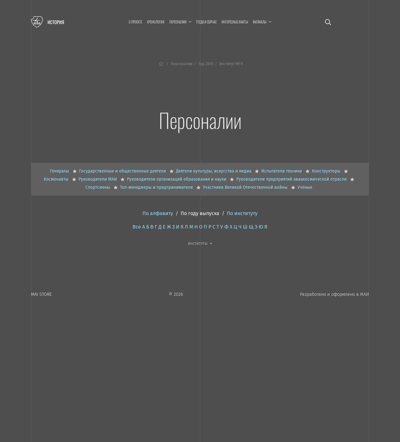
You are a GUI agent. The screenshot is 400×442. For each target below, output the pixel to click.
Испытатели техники (282, 171)
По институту (242, 213)
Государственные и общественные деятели (123, 171)
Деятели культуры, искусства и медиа (214, 171)
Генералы (60, 171)
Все (136, 227)
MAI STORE (41, 294)
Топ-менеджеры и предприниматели (157, 187)
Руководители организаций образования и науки (177, 179)
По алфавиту (157, 213)
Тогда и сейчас (206, 21)
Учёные (305, 187)
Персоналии (181, 64)
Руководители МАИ (98, 179)
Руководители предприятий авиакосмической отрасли (292, 179)
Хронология (155, 21)
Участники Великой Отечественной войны (246, 187)
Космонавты (57, 179)
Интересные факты (235, 21)
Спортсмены (98, 187)
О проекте (135, 21)
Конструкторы (327, 171)
